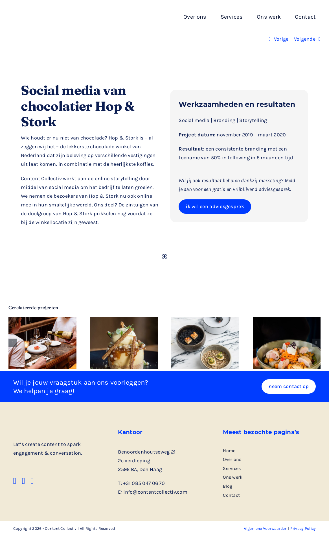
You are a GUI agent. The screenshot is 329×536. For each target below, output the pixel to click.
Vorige (281, 39)
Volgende (304, 39)
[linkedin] (23, 481)
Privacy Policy (303, 528)
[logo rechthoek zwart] (46, 11)
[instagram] (32, 481)
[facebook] (14, 481)
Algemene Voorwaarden (265, 528)
